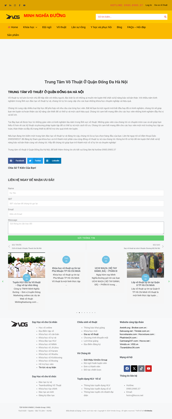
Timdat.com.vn (141, 331)
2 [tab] (79, 312)
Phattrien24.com (128, 337)
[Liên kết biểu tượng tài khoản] (149, 5)
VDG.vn (134, 344)
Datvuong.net (126, 331)
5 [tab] (87, 312)
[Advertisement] (86, 58)
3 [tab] (82, 312)
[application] (35, 27)
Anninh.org (125, 327)
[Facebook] (20, 5)
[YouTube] (24, 5)
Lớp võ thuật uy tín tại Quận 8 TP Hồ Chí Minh (145, 284)
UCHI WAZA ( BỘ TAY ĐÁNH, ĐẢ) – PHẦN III (105, 269)
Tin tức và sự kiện (47, 367)
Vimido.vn (125, 344)
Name (11, 188)
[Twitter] (6, 5)
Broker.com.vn (139, 327)
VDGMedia (148, 411)
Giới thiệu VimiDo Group (95, 360)
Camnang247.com (129, 341)
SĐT (10, 199)
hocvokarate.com (128, 334)
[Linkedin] (10, 5)
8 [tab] (95, 312)
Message (12, 220)
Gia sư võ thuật (160, 5)
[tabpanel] (26, 281)
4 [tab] (84, 312)
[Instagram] (15, 5)
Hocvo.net (145, 341)
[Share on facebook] (17, 161)
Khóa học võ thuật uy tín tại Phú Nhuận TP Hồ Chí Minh (66, 269)
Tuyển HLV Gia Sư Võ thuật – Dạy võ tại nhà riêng (27, 284)
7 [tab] (92, 312)
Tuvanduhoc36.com (130, 347)
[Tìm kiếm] (165, 17)
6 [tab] (90, 312)
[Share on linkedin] (52, 161)
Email (11, 209)
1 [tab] (77, 312)
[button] (126, 5)
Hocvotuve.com (146, 334)
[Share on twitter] (35, 161)
